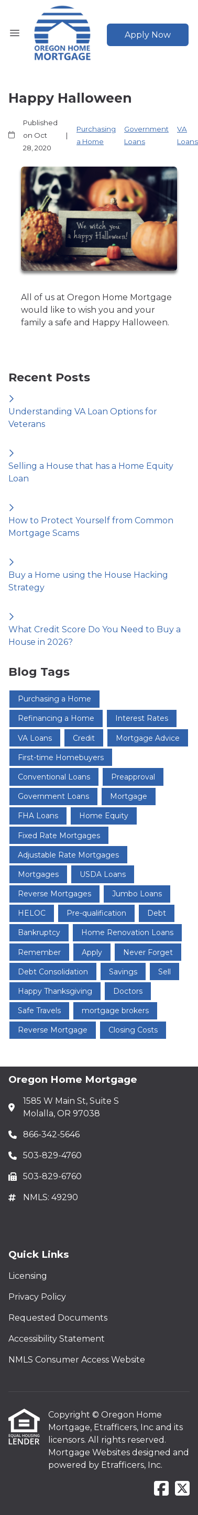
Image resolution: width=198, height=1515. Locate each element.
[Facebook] (161, 1489)
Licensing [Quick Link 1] (27, 1276)
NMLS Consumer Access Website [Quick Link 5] (76, 1360)
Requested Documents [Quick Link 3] (57, 1318)
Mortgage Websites (90, 1452)
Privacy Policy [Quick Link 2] (37, 1297)
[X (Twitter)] (182, 1489)
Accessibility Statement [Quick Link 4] (56, 1339)
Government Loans (146, 135)
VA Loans (187, 135)
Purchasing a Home (96, 135)
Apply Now (148, 35)
